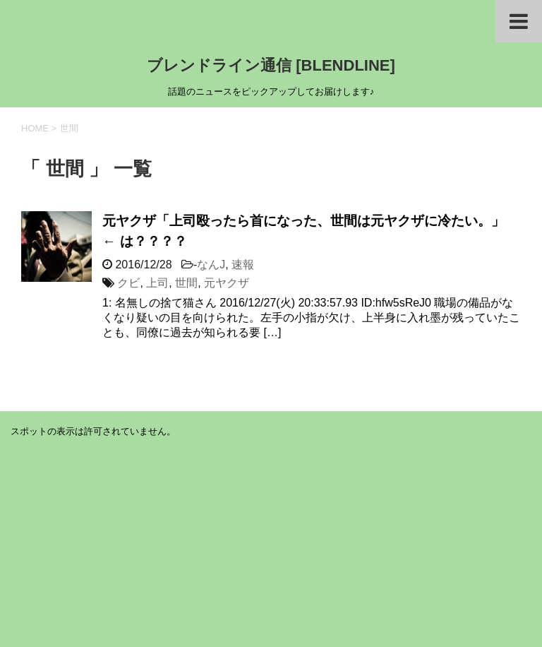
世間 (186, 283)
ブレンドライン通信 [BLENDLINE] (271, 65)
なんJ (211, 265)
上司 (157, 283)
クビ (128, 283)
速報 (242, 265)
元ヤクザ (226, 283)
